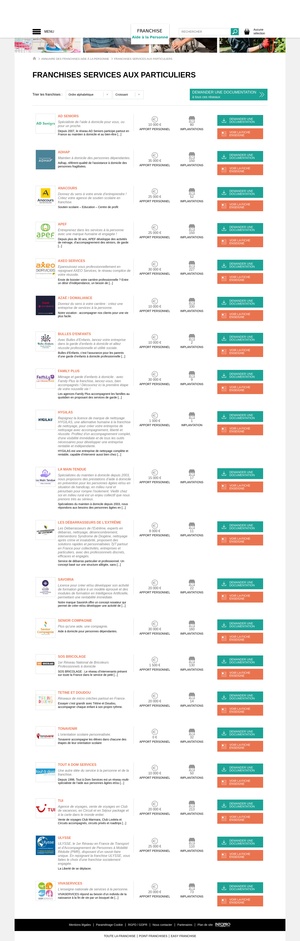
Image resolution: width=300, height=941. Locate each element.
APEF (62, 224)
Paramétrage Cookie (109, 924)
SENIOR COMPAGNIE (75, 620)
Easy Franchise (183, 936)
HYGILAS (65, 412)
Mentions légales (80, 924)
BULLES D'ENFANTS (74, 334)
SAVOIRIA (66, 579)
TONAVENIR (67, 728)
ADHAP (64, 152)
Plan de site (205, 924)
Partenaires (184, 924)
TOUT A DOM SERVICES (77, 764)
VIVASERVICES (70, 883)
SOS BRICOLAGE (72, 656)
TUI (60, 800)
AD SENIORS (68, 116)
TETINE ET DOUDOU (74, 692)
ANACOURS (67, 188)
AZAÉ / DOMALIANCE (75, 298)
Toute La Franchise (119, 936)
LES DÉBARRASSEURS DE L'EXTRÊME (89, 522)
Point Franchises (153, 936)
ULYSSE (64, 838)
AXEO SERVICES (71, 261)
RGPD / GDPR (137, 924)
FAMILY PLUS (69, 371)
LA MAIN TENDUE (72, 469)
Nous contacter (162, 924)
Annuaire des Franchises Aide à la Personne (75, 58)
